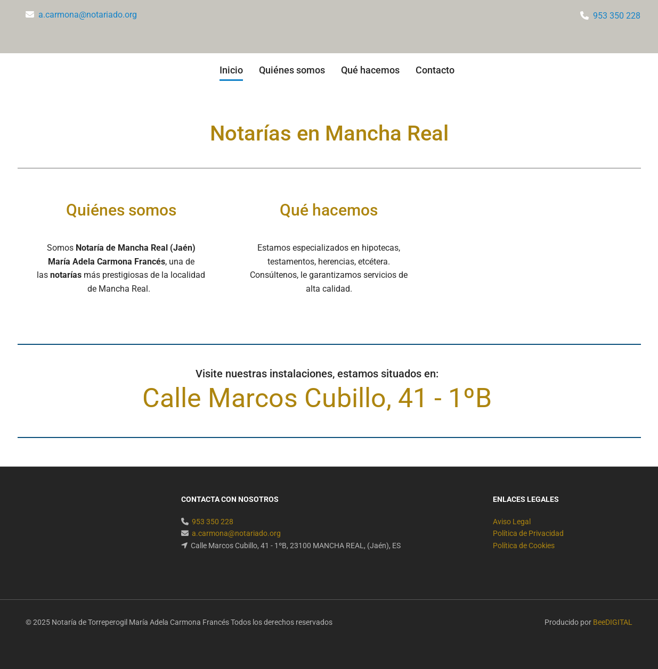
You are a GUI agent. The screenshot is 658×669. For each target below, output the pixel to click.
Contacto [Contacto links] (435, 70)
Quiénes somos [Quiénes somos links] (292, 70)
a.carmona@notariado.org (87, 15)
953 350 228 (616, 16)
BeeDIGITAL (612, 622)
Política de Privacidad (528, 533)
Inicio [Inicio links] (231, 70)
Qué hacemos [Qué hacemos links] (370, 70)
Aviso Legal (512, 521)
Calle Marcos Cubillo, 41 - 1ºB (317, 398)
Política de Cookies (524, 545)
